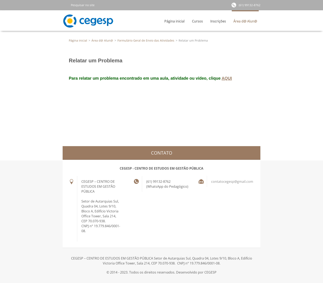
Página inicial (174, 21)
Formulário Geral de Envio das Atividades (145, 40)
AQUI (227, 78)
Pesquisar (65, 5)
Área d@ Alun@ (245, 22)
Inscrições (218, 22)
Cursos (197, 22)
